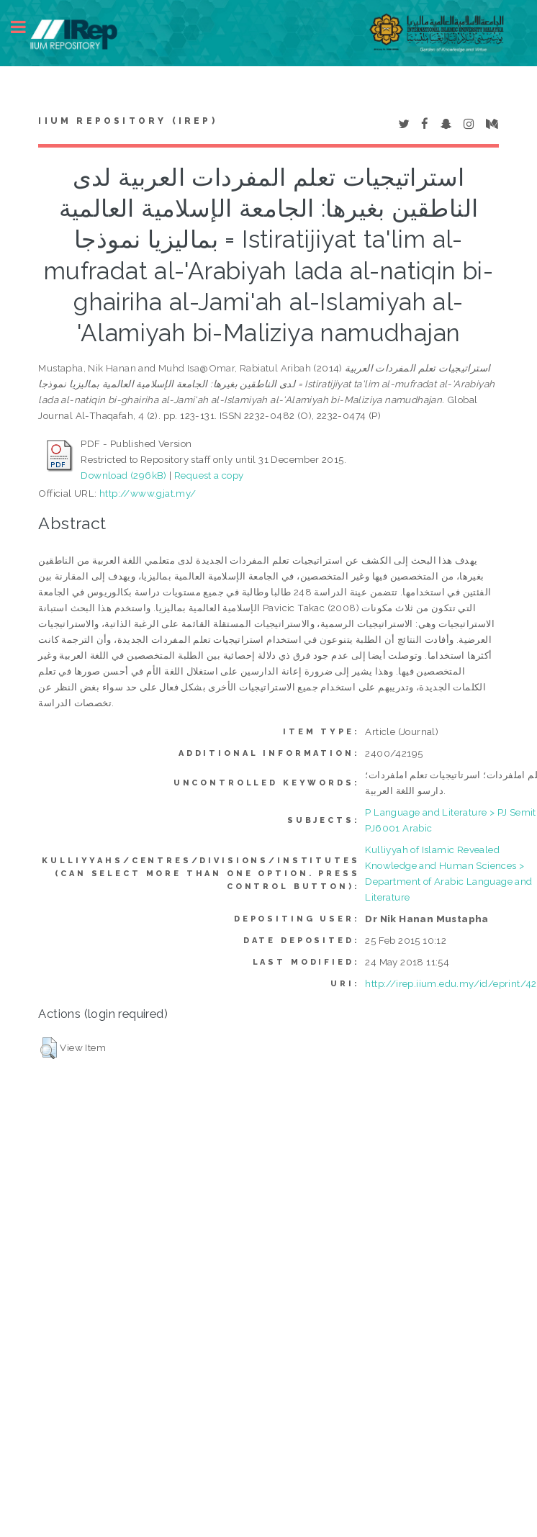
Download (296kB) (123, 475)
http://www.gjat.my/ (148, 493)
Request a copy (209, 475)
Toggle (26, 27)
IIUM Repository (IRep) (127, 121)
